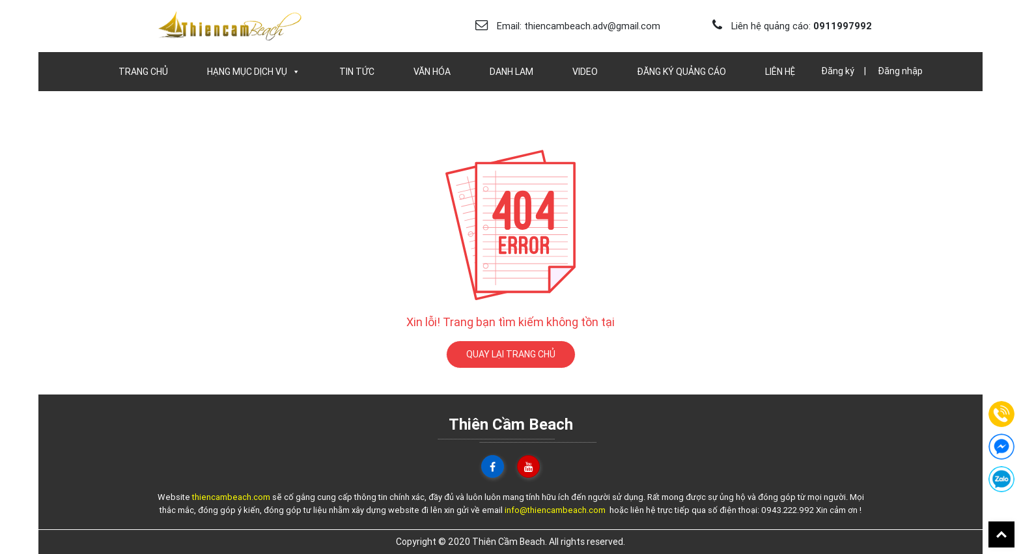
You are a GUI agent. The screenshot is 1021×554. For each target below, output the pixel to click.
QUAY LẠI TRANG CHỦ (510, 354)
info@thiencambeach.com (555, 510)
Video (585, 71)
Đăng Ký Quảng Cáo (681, 71)
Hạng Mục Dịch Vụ (253, 71)
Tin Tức (356, 71)
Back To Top (1001, 534)
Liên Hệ (780, 71)
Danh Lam (511, 71)
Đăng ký (837, 71)
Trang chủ (143, 71)
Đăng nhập (900, 71)
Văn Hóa (432, 71)
